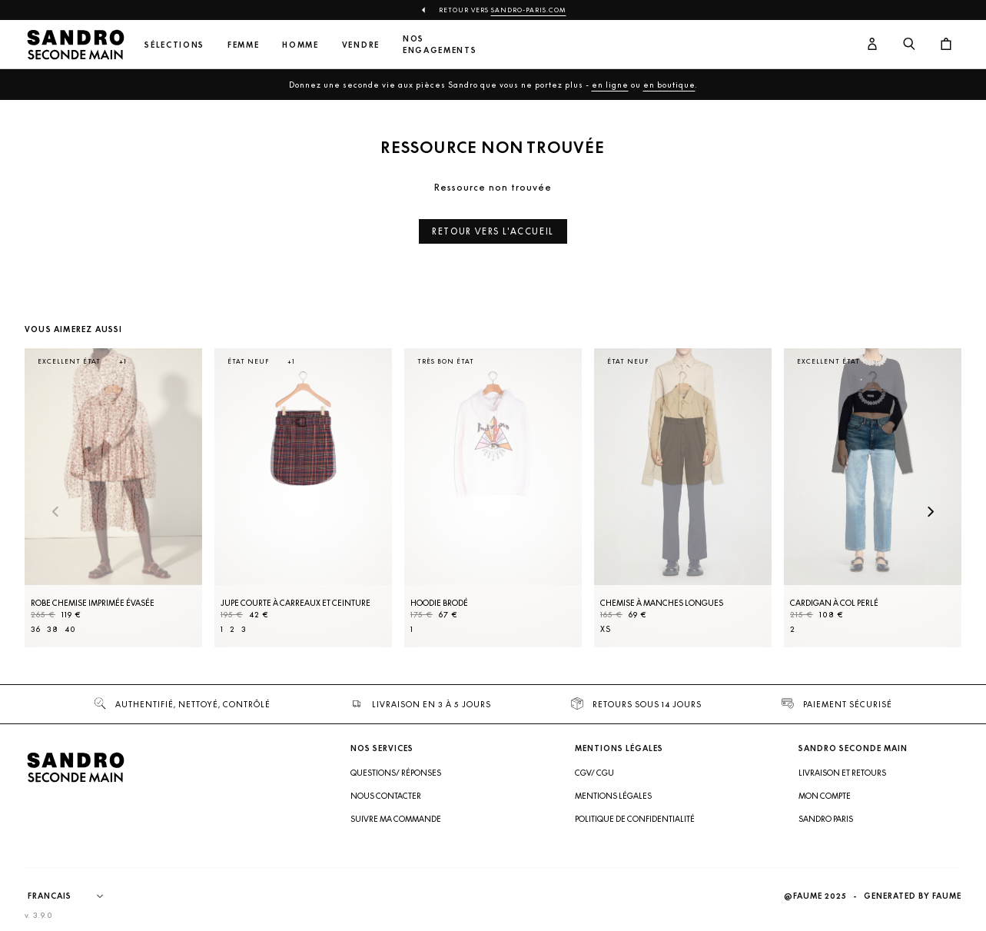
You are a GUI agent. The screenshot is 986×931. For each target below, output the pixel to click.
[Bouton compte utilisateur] (872, 44)
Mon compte (824, 795)
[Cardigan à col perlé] (872, 497)
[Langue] (73, 896)
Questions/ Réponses (395, 772)
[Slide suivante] (931, 513)
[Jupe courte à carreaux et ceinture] (303, 497)
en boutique (669, 84)
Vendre (361, 45)
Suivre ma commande (395, 818)
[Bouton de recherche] (909, 44)
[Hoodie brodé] (493, 497)
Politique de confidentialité (635, 818)
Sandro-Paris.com (528, 10)
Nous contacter (385, 795)
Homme (300, 45)
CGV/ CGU (594, 772)
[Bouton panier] (946, 44)
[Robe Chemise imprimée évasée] (113, 497)
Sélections (174, 45)
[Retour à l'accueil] (75, 44)
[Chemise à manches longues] (683, 497)
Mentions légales (613, 795)
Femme (243, 45)
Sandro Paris (825, 818)
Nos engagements (439, 44)
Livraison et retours (842, 772)
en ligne (610, 84)
